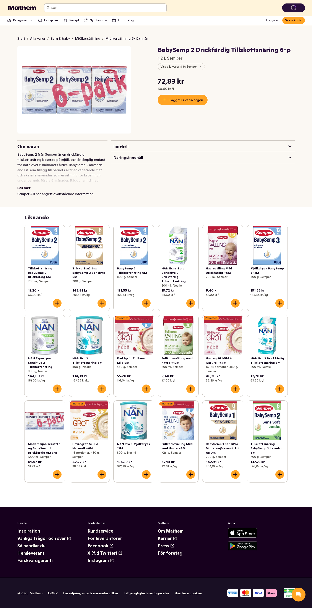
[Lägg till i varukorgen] (57, 303)
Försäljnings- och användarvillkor (91, 593)
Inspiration (28, 531)
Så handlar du (31, 546)
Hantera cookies (189, 593)
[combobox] (108, 8)
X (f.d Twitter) (105, 553)
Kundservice (100, 531)
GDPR (53, 593)
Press (166, 546)
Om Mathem (171, 531)
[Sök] (48, 8)
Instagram (101, 560)
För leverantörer (105, 538)
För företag (170, 553)
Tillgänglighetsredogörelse (146, 593)
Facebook (101, 546)
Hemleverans (31, 553)
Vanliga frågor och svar (44, 538)
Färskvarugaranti (35, 560)
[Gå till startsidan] (22, 7)
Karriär (167, 538)
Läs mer (24, 187)
